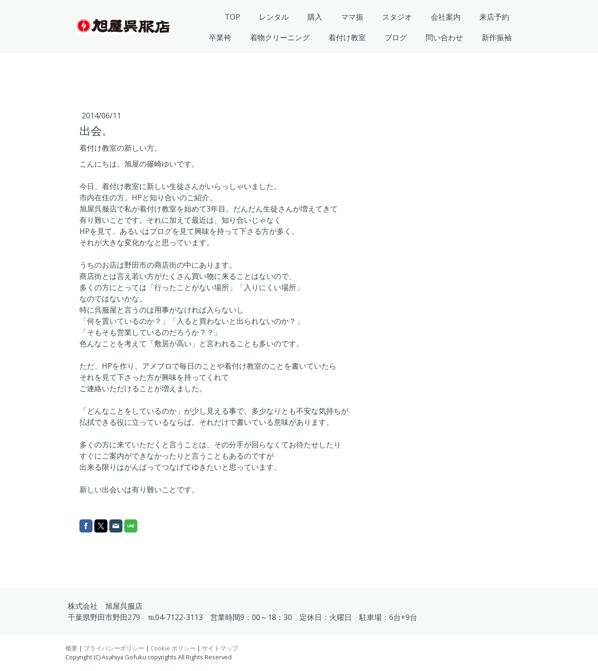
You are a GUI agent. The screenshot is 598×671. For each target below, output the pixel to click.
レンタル (274, 17)
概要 (71, 648)
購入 (314, 17)
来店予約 (494, 17)
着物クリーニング (280, 37)
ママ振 (352, 17)
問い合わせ (444, 37)
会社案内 (446, 17)
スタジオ (397, 17)
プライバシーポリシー (114, 648)
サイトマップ (220, 648)
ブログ (395, 37)
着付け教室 (347, 37)
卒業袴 (220, 37)
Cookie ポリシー (173, 648)
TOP (232, 17)
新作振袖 (497, 37)
